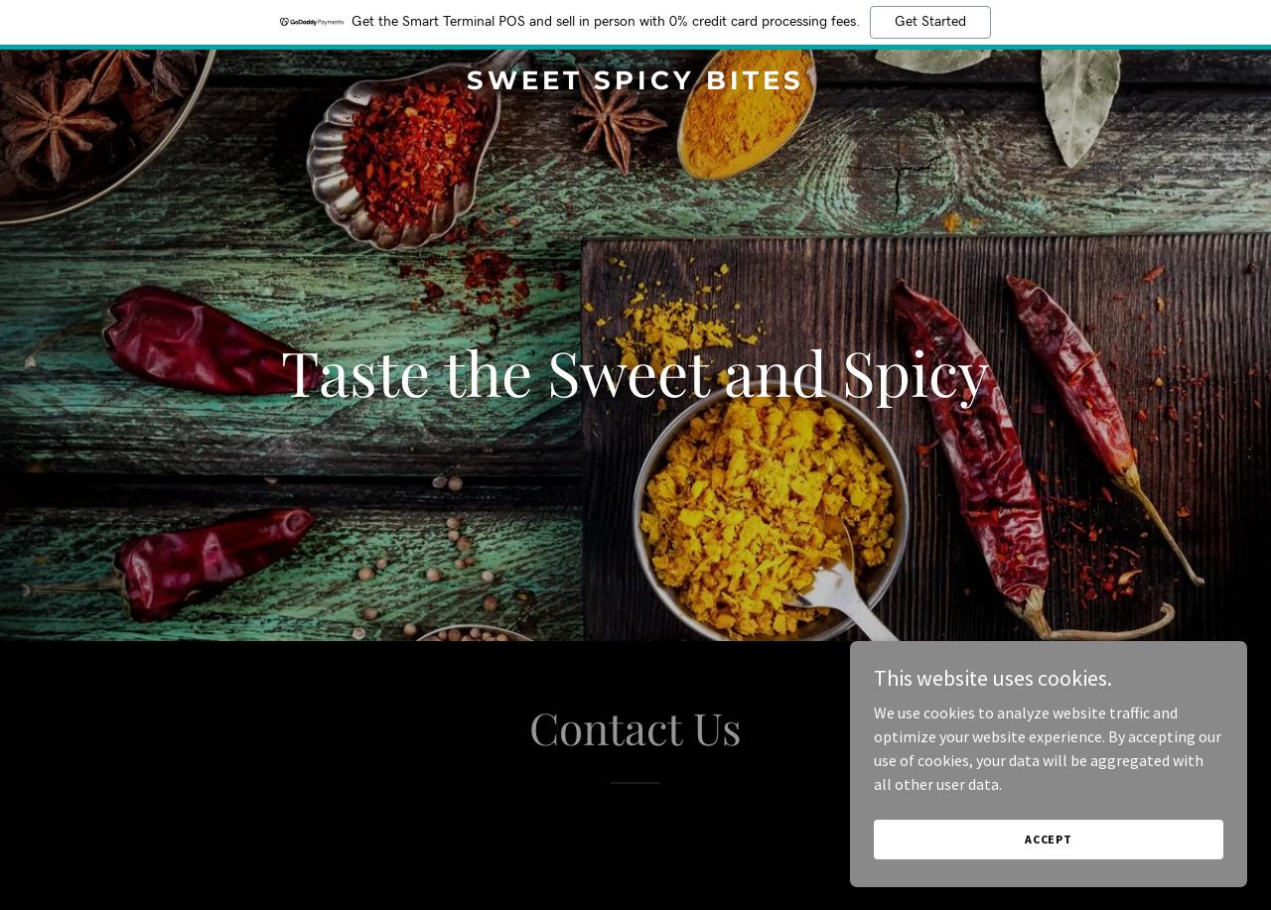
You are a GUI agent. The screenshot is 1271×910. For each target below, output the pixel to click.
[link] (636, 83)
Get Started (930, 22)
